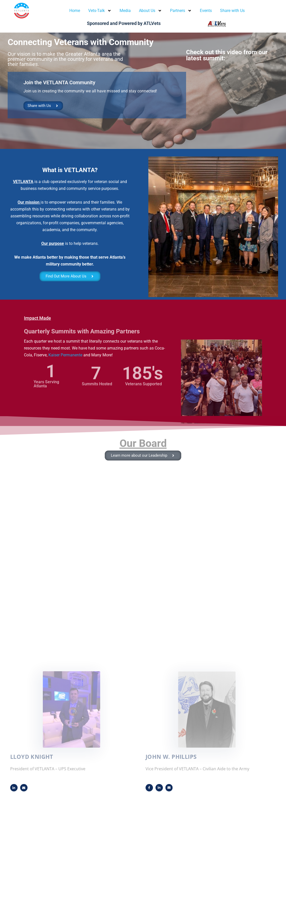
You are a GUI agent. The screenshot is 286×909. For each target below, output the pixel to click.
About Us (150, 10)
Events (206, 10)
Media (125, 10)
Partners (181, 10)
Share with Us (232, 10)
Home (74, 10)
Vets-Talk (99, 10)
